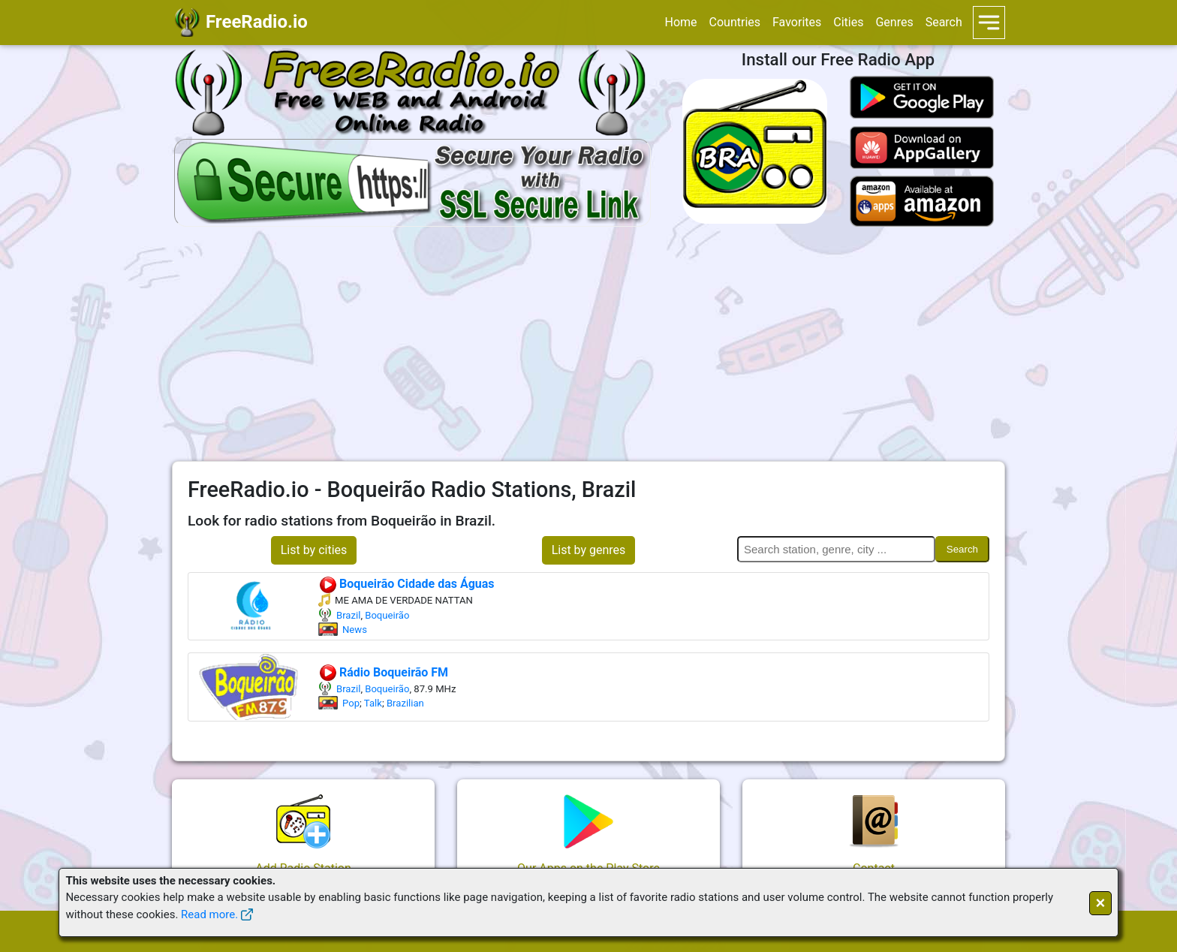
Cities (848, 22)
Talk (373, 703)
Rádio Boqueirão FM (383, 672)
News (354, 629)
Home (680, 22)
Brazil (348, 615)
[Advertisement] (588, 344)
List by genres (589, 550)
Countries (734, 22)
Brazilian (405, 703)
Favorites (796, 22)
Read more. (209, 914)
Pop (351, 703)
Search (944, 22)
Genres (894, 22)
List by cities (314, 550)
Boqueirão (387, 615)
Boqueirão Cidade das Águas (406, 584)
